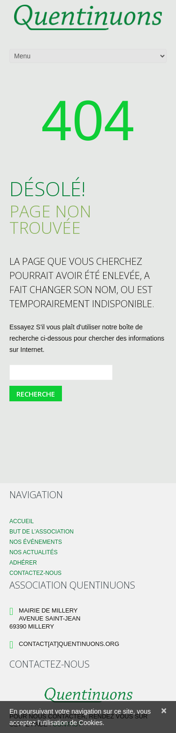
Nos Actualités (33, 552)
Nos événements (35, 542)
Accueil (21, 521)
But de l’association (41, 531)
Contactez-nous (35, 573)
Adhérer (23, 562)
